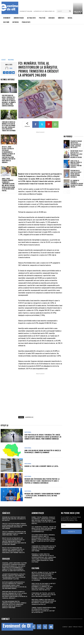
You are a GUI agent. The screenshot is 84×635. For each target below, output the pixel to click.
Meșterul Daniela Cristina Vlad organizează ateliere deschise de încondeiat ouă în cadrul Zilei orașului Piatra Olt (44, 602)
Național (11, 60)
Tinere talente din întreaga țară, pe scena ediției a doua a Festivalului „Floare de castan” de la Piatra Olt (44, 610)
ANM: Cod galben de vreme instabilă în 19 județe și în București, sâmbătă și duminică (42, 451)
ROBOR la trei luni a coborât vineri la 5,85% (41, 466)
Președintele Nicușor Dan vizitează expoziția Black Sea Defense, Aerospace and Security (76, 144)
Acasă (4, 60)
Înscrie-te (71, 531)
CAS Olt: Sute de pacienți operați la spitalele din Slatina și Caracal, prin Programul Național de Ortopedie (14, 526)
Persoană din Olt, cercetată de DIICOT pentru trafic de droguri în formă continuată (75, 174)
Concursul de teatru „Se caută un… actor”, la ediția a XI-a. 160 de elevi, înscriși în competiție (44, 594)
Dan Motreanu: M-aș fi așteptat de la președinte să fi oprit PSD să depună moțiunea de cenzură (76, 154)
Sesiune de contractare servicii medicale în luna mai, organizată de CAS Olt (14, 518)
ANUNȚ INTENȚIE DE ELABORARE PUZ (78, 12)
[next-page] (68, 192)
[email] (71, 525)
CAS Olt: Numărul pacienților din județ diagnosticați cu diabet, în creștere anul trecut (14, 533)
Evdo (11, 68)
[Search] (70, 11)
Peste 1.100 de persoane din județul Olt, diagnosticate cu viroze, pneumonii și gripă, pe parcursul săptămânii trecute (13, 550)
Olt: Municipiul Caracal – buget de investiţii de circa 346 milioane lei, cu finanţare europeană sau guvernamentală (44, 529)
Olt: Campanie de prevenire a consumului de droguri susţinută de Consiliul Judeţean (76, 184)
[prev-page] (65, 192)
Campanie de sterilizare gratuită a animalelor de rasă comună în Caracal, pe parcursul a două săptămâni (44, 548)
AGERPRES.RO (29, 417)
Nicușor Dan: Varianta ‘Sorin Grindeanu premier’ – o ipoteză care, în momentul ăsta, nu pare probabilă (42, 495)
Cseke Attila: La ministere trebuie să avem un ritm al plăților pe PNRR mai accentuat (76, 164)
